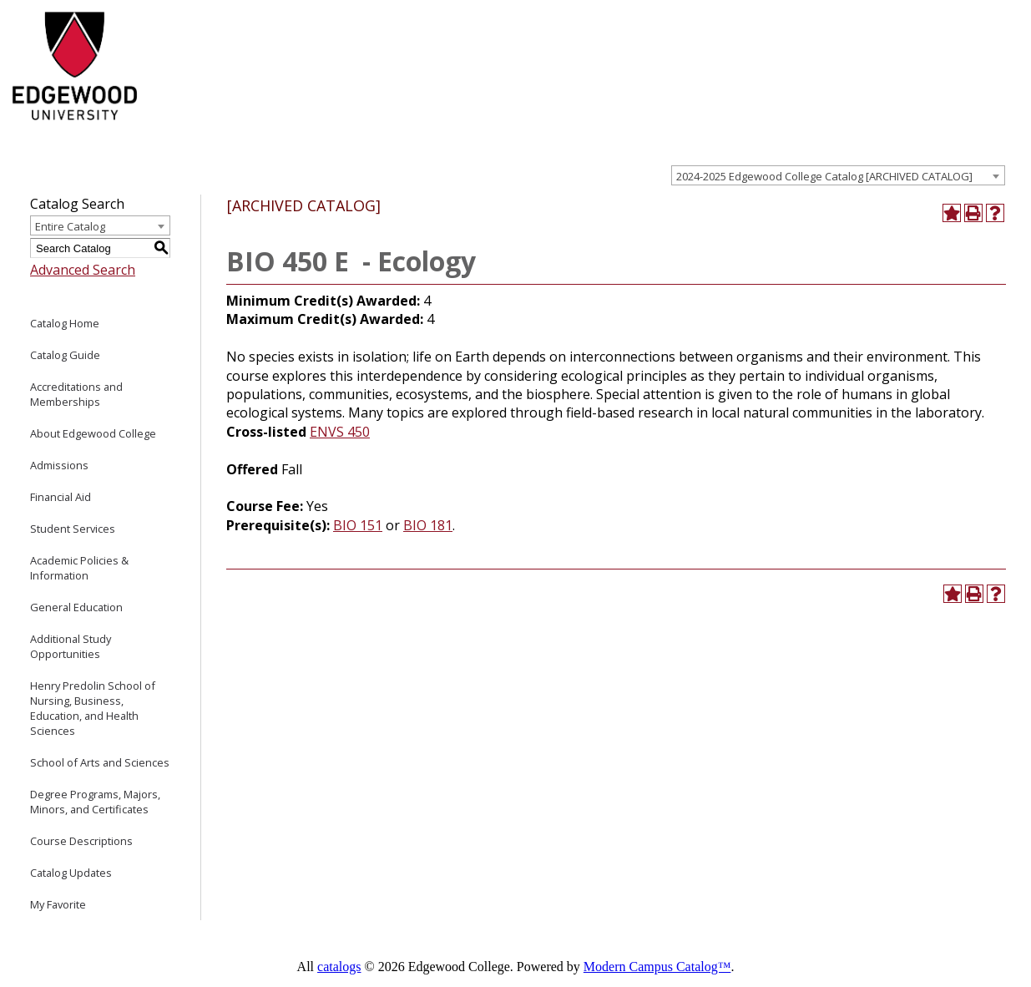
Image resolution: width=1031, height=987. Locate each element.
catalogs (339, 966)
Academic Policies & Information (79, 568)
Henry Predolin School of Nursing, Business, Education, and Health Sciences (92, 708)
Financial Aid (60, 496)
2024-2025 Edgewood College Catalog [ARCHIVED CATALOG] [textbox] (824, 176)
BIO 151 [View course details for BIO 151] (357, 525)
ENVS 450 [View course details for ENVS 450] (340, 432)
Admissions (59, 465)
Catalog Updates (71, 872)
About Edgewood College (93, 433)
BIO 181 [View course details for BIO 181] (427, 525)
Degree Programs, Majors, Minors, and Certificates (95, 802)
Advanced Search (82, 270)
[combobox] (838, 175)
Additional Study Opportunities (70, 646)
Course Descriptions (81, 840)
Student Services (72, 528)
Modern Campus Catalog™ (657, 966)
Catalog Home (64, 323)
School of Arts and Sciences (99, 762)
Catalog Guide (65, 354)
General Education (76, 607)
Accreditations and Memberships (76, 394)
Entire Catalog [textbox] (70, 226)
